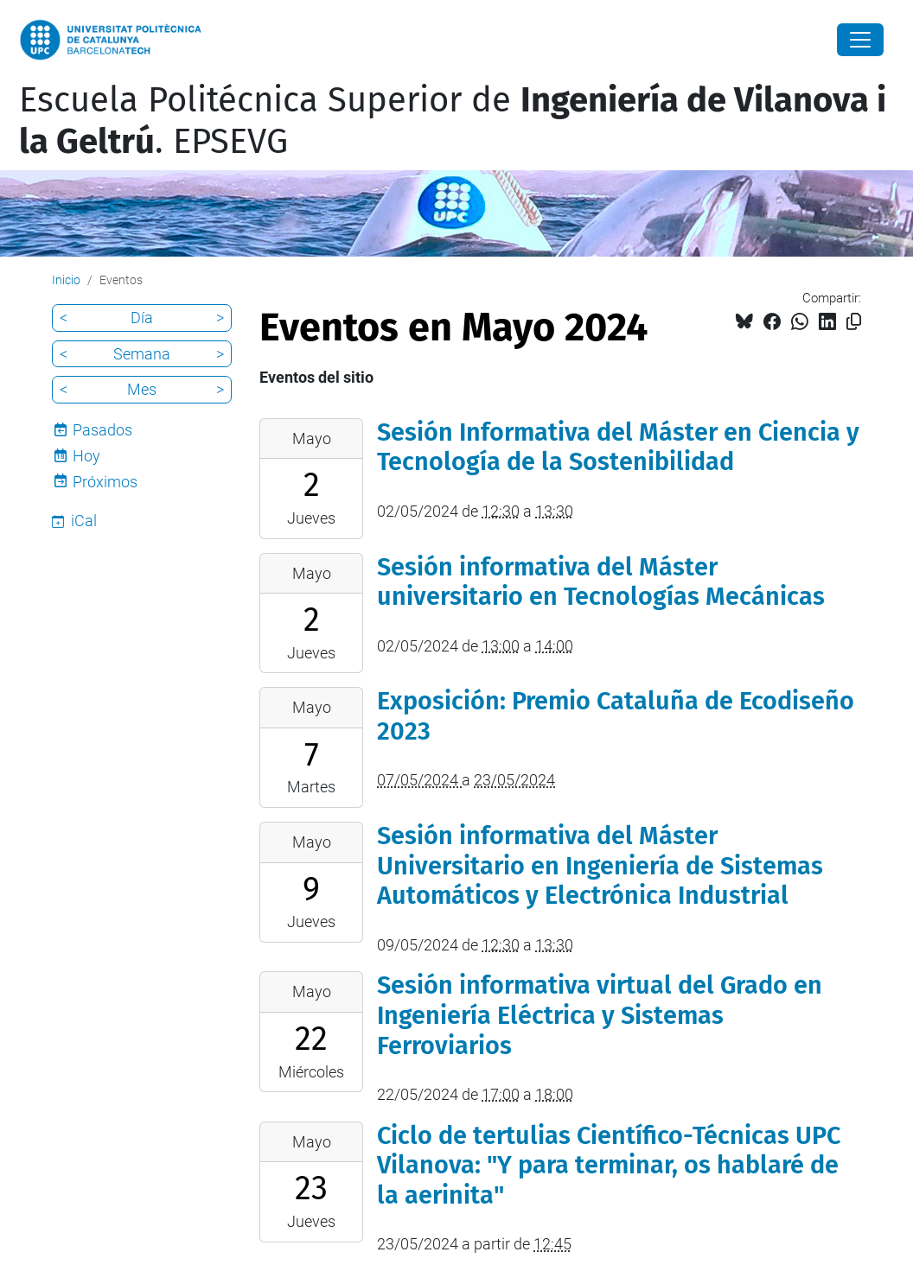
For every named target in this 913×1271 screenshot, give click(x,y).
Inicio (66, 280)
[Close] (860, 39)
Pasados (102, 430)
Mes (141, 389)
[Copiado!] (853, 322)
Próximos (105, 482)
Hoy (86, 456)
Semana (141, 354)
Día (142, 317)
